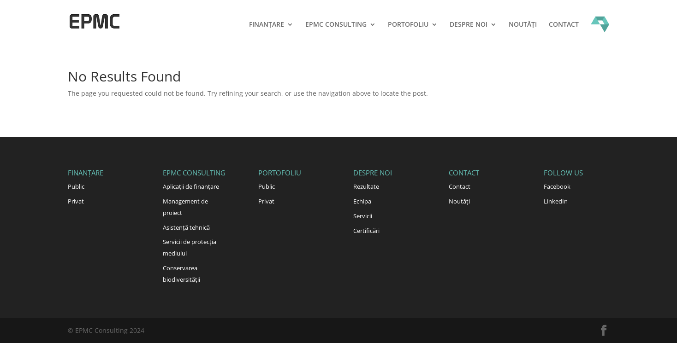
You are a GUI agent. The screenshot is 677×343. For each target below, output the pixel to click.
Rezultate (366, 186)
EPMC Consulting (336, 25)
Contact (564, 25)
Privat (76, 201)
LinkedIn (556, 201)
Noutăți (523, 25)
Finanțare (266, 25)
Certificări (366, 231)
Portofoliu (408, 25)
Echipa (362, 201)
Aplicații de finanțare (191, 186)
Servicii (362, 216)
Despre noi (468, 25)
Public (76, 186)
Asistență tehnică (186, 227)
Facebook (557, 186)
